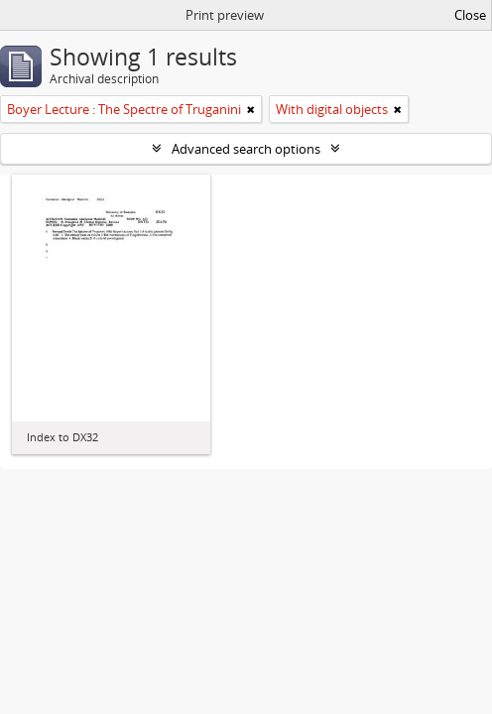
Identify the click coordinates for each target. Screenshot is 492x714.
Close (470, 15)
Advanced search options (246, 149)
